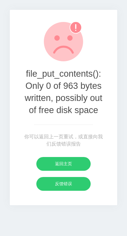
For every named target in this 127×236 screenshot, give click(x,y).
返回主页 (63, 163)
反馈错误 (63, 183)
